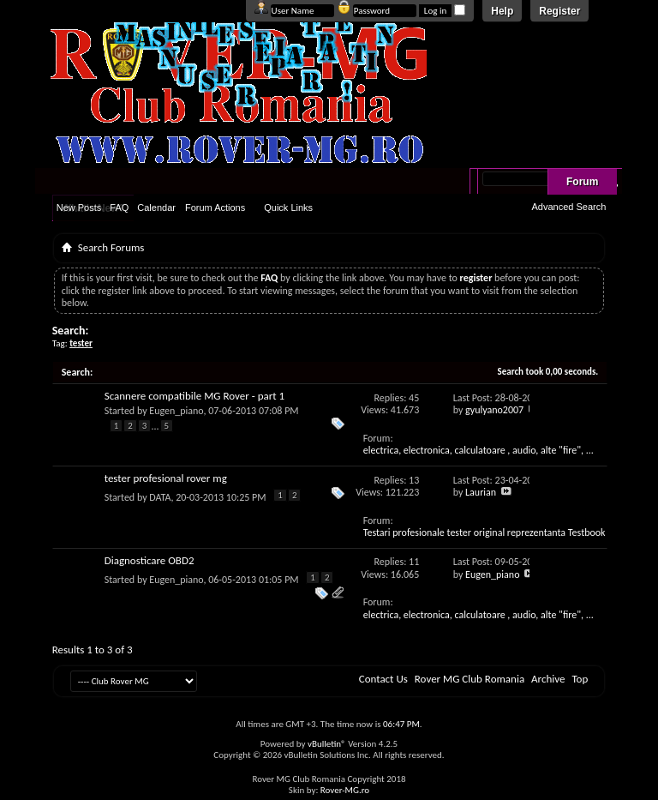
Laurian (480, 492)
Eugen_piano (176, 411)
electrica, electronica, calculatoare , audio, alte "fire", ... (478, 450)
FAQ (119, 207)
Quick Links (288, 207)
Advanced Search (568, 207)
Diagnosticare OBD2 (149, 560)
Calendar (156, 207)
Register (559, 11)
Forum (582, 182)
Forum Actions (215, 207)
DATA (159, 497)
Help (502, 11)
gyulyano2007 (494, 410)
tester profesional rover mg (166, 478)
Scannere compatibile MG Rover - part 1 (194, 395)
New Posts (79, 207)
